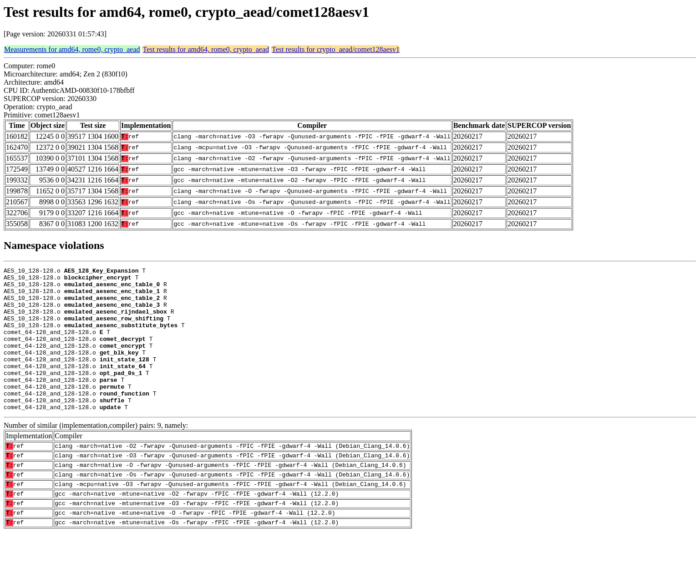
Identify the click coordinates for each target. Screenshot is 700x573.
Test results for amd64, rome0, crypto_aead (206, 49)
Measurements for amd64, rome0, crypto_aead (72, 49)
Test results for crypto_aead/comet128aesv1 (336, 49)
